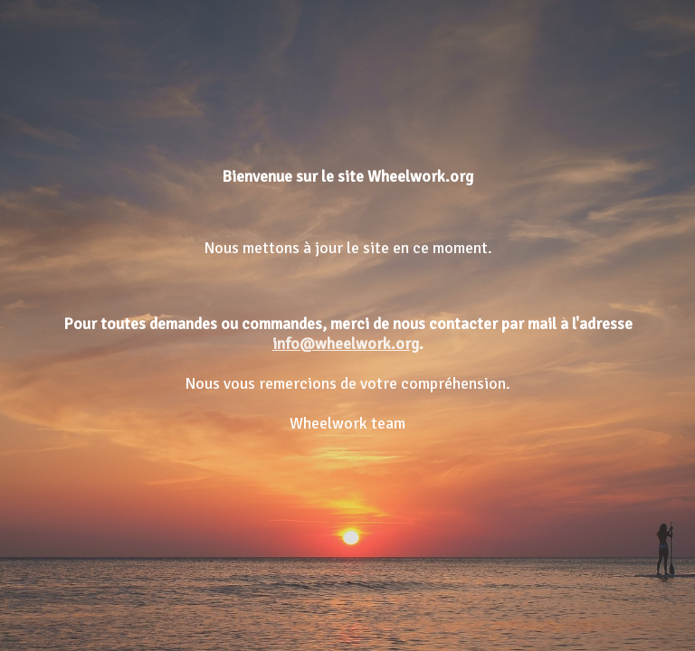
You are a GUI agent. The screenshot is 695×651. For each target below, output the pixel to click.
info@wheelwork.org (345, 344)
